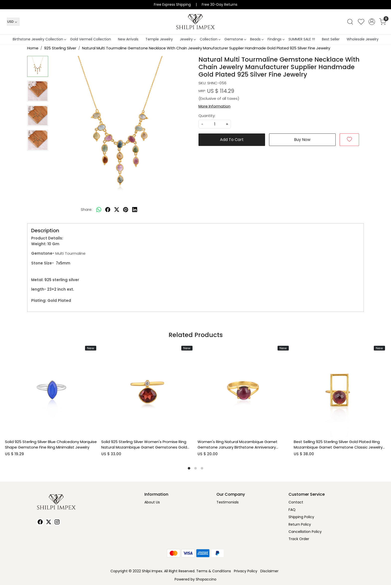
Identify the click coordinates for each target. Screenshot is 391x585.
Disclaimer (269, 571)
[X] (48, 522)
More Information (214, 106)
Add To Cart (232, 139)
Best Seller (331, 39)
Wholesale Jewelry (363, 39)
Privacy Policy (245, 571)
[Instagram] (57, 522)
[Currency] (13, 22)
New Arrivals (128, 39)
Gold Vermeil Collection (90, 39)
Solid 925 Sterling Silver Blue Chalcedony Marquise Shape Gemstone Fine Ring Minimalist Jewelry (51, 444)
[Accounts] (372, 21)
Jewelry (188, 39)
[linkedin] (134, 209)
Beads (256, 39)
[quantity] (214, 124)
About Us (152, 502)
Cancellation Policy (305, 531)
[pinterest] (125, 209)
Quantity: (206, 115)
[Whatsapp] (98, 209)
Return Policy (300, 524)
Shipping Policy (301, 516)
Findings (276, 39)
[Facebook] (40, 522)
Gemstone (235, 39)
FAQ (292, 509)
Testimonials (227, 502)
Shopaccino (206, 579)
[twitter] (116, 209)
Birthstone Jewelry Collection (39, 39)
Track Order (299, 538)
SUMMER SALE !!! (302, 39)
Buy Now (302, 139)
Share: (86, 209)
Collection (210, 39)
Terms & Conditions (213, 571)
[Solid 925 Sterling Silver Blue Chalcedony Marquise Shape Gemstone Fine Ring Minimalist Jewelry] (51, 391)
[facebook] (107, 209)
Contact (296, 502)
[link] (350, 21)
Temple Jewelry (159, 39)
